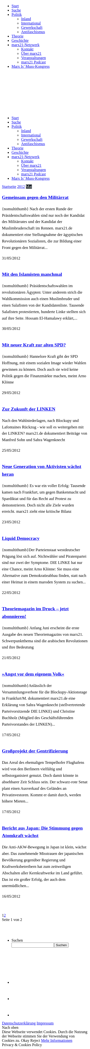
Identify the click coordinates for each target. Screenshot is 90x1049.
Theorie (18, 36)
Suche (16, 10)
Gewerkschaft (31, 27)
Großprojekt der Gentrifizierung (35, 750)
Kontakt (27, 49)
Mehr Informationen (56, 1040)
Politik (17, 14)
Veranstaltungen (33, 58)
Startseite (9, 187)
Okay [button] (25, 1040)
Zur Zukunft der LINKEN (28, 409)
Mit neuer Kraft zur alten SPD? (34, 344)
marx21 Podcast (33, 62)
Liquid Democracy (21, 538)
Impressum (45, 1023)
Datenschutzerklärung (19, 1023)
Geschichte (20, 40)
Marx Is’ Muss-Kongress (31, 66)
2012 (21, 187)
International (31, 23)
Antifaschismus (33, 32)
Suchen (17, 940)
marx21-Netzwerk (25, 45)
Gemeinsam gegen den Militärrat (35, 197)
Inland (26, 19)
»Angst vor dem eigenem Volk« (33, 674)
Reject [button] (35, 1040)
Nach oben (10, 1027)
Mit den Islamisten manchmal (32, 274)
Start (15, 6)
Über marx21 (31, 53)
